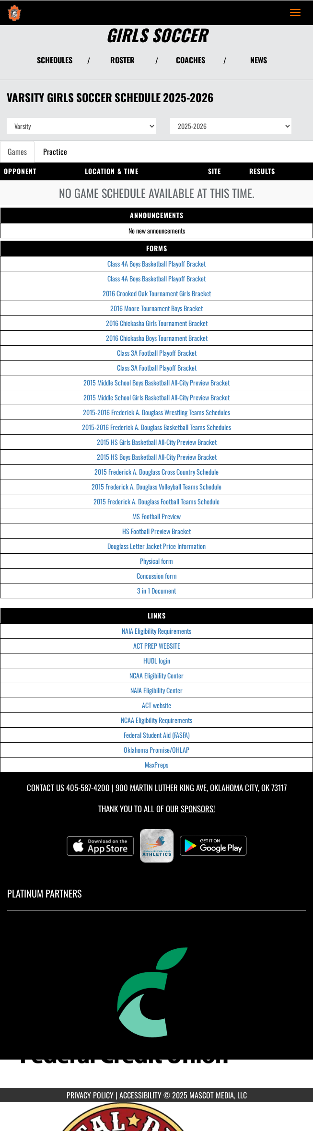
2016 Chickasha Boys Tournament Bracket (157, 338)
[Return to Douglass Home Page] (14, 12)
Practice (55, 151)
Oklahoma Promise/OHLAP (156, 750)
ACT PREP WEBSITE (156, 646)
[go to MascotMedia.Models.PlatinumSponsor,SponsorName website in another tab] (156, 1006)
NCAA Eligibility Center (156, 675)
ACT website (156, 705)
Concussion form (157, 576)
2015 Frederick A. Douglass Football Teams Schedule (156, 501)
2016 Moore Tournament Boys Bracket (156, 308)
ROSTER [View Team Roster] (122, 60)
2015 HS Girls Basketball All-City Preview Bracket (157, 442)
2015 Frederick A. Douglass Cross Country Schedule (156, 471)
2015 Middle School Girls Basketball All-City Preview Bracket (156, 397)
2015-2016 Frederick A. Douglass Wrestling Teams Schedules (156, 412)
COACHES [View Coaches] (190, 60)
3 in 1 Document (156, 590)
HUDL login (156, 660)
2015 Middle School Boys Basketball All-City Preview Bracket (156, 382)
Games (17, 151)
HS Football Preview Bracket (156, 531)
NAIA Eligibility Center (156, 690)
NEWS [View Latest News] (258, 60)
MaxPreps (156, 764)
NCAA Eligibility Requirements (156, 720)
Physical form (156, 561)
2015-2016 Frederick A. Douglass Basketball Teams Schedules (156, 427)
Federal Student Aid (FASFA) (157, 735)
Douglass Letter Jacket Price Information (156, 546)
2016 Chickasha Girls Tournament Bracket (157, 323)
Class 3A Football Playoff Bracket (157, 353)
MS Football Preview (156, 516)
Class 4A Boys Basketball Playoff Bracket (156, 263)
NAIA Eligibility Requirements (156, 631)
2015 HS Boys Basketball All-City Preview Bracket (157, 457)
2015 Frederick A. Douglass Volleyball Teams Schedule (156, 486)
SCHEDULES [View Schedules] (54, 60)
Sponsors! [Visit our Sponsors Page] (198, 809)
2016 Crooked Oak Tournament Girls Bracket (157, 293)
